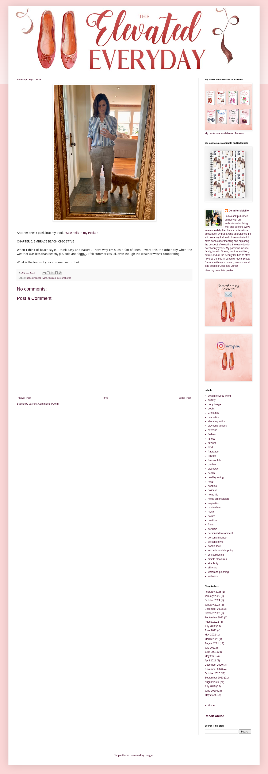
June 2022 (211, 630)
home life (213, 494)
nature (211, 516)
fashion (52, 278)
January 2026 (212, 596)
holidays (212, 490)
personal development (220, 533)
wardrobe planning (218, 572)
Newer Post (24, 397)
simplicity (213, 563)
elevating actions (217, 425)
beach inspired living (37, 278)
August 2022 (212, 621)
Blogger (149, 755)
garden (212, 464)
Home (105, 397)
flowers (212, 443)
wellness (213, 576)
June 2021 (211, 651)
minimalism (214, 507)
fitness (211, 438)
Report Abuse (214, 716)
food (210, 447)
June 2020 (211, 690)
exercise (212, 430)
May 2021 (210, 656)
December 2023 (214, 608)
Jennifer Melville (239, 210)
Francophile (214, 460)
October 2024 (212, 600)
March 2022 (211, 639)
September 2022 (214, 617)
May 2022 (210, 634)
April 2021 (210, 660)
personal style (64, 278)
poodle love (214, 546)
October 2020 (212, 673)
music (211, 511)
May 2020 (210, 694)
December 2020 (214, 664)
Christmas (213, 412)
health (211, 473)
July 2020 (210, 686)
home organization (218, 498)
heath (211, 481)
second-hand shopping (220, 550)
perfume (212, 529)
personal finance (217, 537)
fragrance (213, 451)
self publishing (216, 554)
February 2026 (213, 591)
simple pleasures (217, 559)
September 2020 (214, 677)
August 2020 (212, 682)
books (211, 408)
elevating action (216, 421)
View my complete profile (219, 270)
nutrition (212, 520)
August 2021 (212, 643)
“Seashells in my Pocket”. (82, 233)
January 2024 (212, 604)
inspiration (213, 503)
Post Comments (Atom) (45, 403)
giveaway (213, 468)
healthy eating (216, 477)
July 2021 (210, 647)
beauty (211, 399)
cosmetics (213, 417)
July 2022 (210, 626)
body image (214, 404)
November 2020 (214, 669)
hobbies (212, 486)
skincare (212, 567)
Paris (211, 524)
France (212, 455)
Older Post (185, 397)
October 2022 (212, 613)
